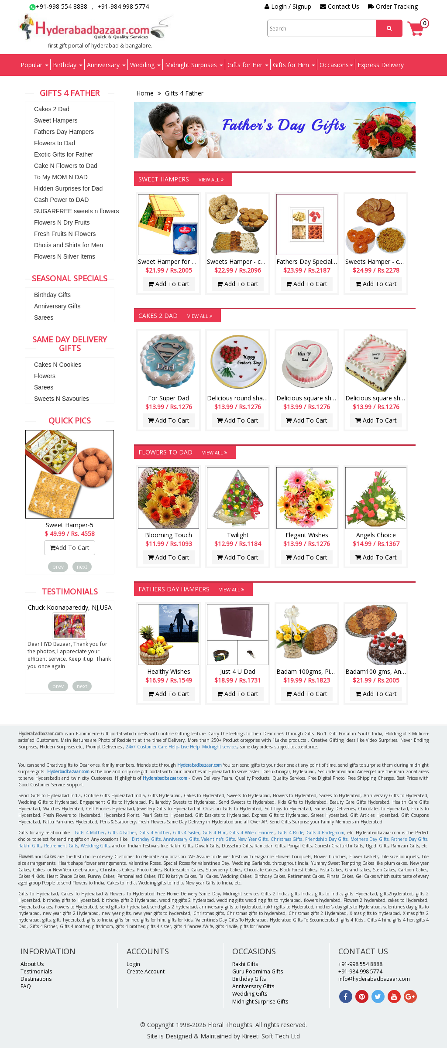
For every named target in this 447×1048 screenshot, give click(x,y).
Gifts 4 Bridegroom (325, 833)
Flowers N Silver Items (64, 256)
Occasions (336, 65)
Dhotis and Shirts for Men (68, 245)
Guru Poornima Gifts (257, 971)
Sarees (43, 317)
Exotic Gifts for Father (63, 154)
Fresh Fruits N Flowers (65, 233)
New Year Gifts (252, 839)
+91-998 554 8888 (58, 6)
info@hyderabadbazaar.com (374, 979)
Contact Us (339, 6)
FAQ (26, 986)
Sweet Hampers (56, 120)
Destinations (36, 979)
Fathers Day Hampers (64, 131)
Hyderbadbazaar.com (68, 771)
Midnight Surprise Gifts (260, 1001)
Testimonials (36, 971)
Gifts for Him (294, 65)
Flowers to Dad (54, 143)
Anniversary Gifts (57, 306)
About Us (32, 964)
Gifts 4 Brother (154, 833)
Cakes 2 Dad (51, 109)
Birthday (68, 65)
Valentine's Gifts (218, 839)
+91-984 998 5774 (123, 6)
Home (145, 93)
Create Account (146, 971)
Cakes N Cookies (57, 364)
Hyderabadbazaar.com (199, 765)
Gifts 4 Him (215, 833)
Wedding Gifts (95, 846)
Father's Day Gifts (409, 839)
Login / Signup (288, 6)
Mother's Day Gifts (370, 839)
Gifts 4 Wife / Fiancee (251, 833)
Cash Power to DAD (61, 199)
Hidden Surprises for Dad (68, 188)
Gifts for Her (247, 65)
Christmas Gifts (287, 839)
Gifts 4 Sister (186, 833)
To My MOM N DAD (61, 177)
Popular (34, 65)
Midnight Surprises (194, 65)
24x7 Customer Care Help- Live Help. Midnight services (181, 747)
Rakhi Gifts (29, 846)
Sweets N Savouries (61, 398)
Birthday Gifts (52, 294)
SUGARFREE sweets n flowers (76, 211)
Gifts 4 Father (183, 93)
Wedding (145, 65)
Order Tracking (393, 6)
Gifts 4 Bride (290, 833)
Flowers (44, 375)
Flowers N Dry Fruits (62, 222)
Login (133, 964)
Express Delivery (381, 65)
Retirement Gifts (61, 846)
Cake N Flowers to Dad (65, 165)
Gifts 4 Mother (90, 833)
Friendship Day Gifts (326, 839)
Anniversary (106, 65)
